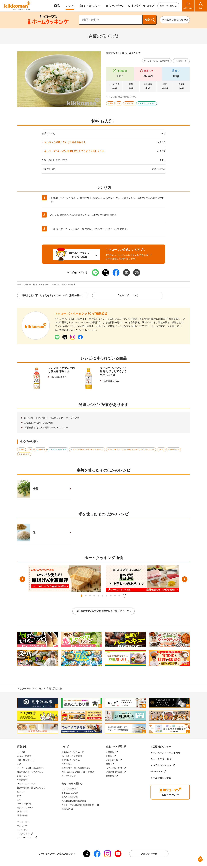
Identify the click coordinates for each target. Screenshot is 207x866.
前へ (22, 579)
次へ (184, 579)
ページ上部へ (200, 859)
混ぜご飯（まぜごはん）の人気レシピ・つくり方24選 (52, 418)
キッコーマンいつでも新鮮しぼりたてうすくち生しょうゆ (74, 151)
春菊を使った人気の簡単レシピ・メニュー (46, 427)
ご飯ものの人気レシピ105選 (38, 423)
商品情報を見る (59, 377)
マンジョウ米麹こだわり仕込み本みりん (65, 142)
